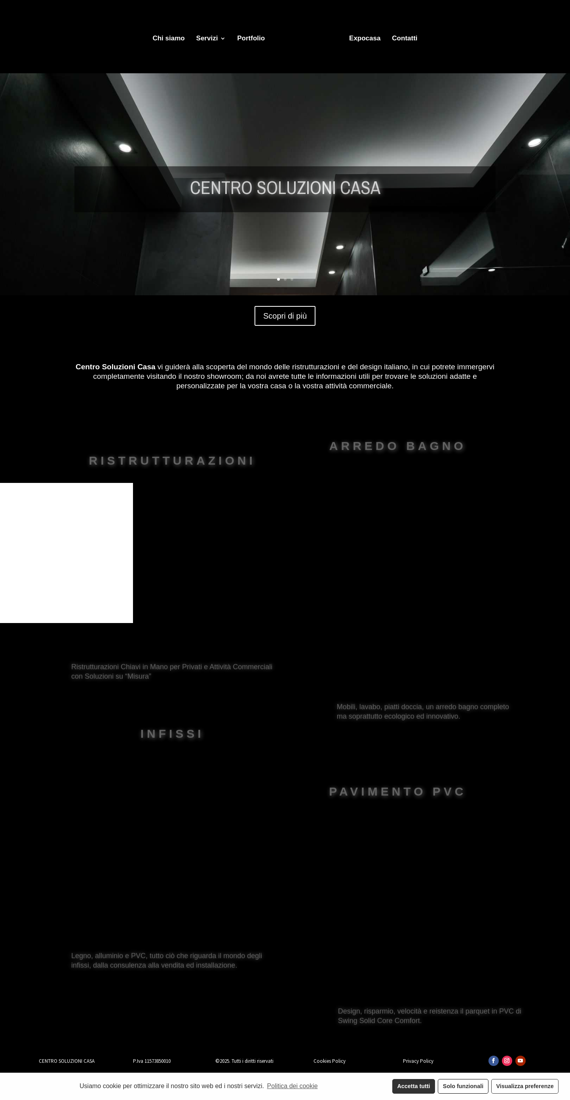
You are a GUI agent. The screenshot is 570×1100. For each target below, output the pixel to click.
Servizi (207, 39)
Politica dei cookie (292, 1086)
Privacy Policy (418, 1061)
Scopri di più (285, 316)
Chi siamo (168, 39)
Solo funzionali (463, 1086)
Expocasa (364, 39)
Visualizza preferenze (524, 1086)
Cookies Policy (330, 1061)
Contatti (404, 39)
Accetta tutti (413, 1086)
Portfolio (251, 39)
